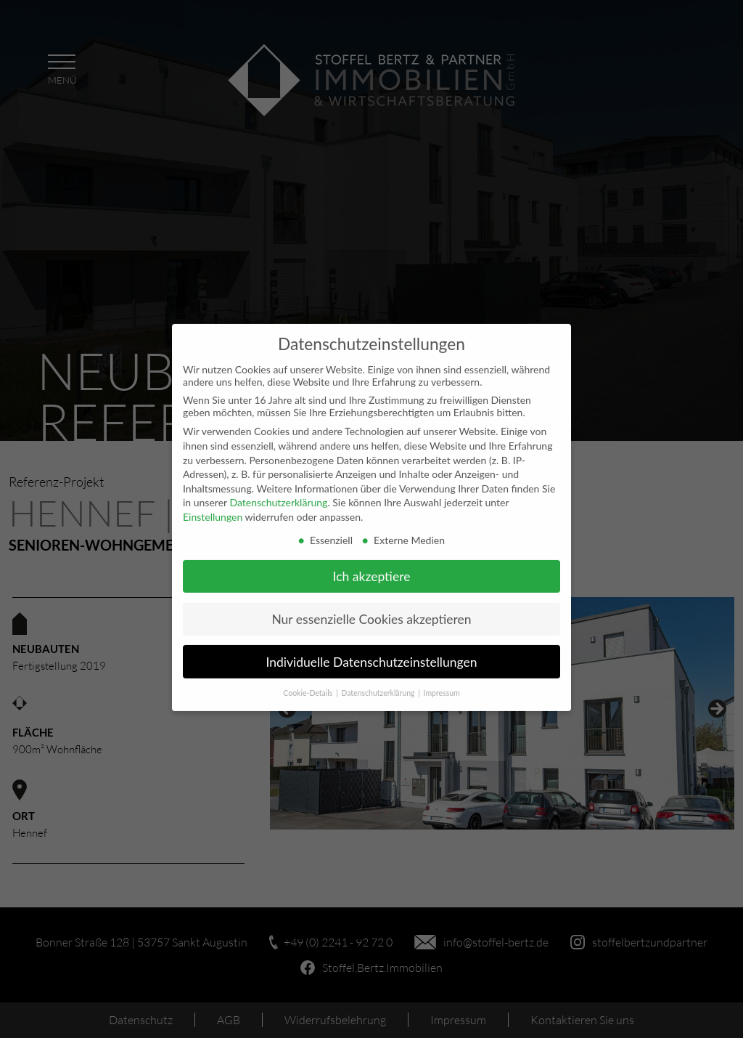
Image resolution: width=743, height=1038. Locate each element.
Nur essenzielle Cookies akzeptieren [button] (371, 609)
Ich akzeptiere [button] (372, 566)
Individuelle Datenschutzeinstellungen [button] (371, 652)
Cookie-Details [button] (308, 683)
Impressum (442, 683)
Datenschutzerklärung (278, 493)
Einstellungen (212, 506)
